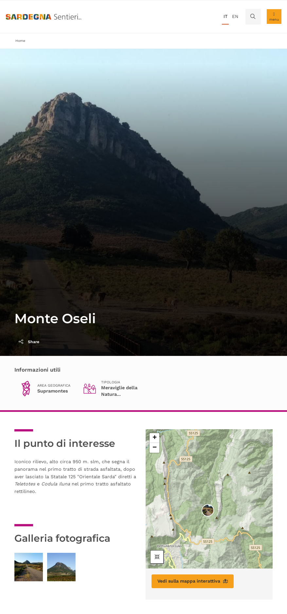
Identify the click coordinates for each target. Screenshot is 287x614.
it (225, 16)
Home (20, 41)
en (235, 16)
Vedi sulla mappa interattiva (192, 581)
